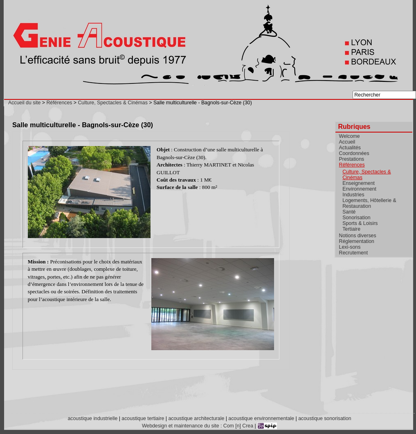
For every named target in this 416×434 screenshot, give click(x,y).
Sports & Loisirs (360, 223)
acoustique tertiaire (142, 418)
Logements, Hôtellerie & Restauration (369, 203)
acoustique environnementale (261, 418)
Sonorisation (356, 217)
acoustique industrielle (92, 418)
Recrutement (353, 253)
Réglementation (356, 241)
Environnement (359, 189)
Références (59, 103)
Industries (353, 195)
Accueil (347, 142)
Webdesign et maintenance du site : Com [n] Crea (197, 426)
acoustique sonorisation (324, 418)
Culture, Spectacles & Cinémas (112, 103)
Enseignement (358, 183)
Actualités (350, 148)
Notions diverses (357, 235)
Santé (348, 212)
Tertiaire (351, 229)
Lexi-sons (350, 247)
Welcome (349, 136)
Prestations (351, 159)
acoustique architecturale (196, 418)
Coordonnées (354, 153)
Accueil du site (24, 103)
